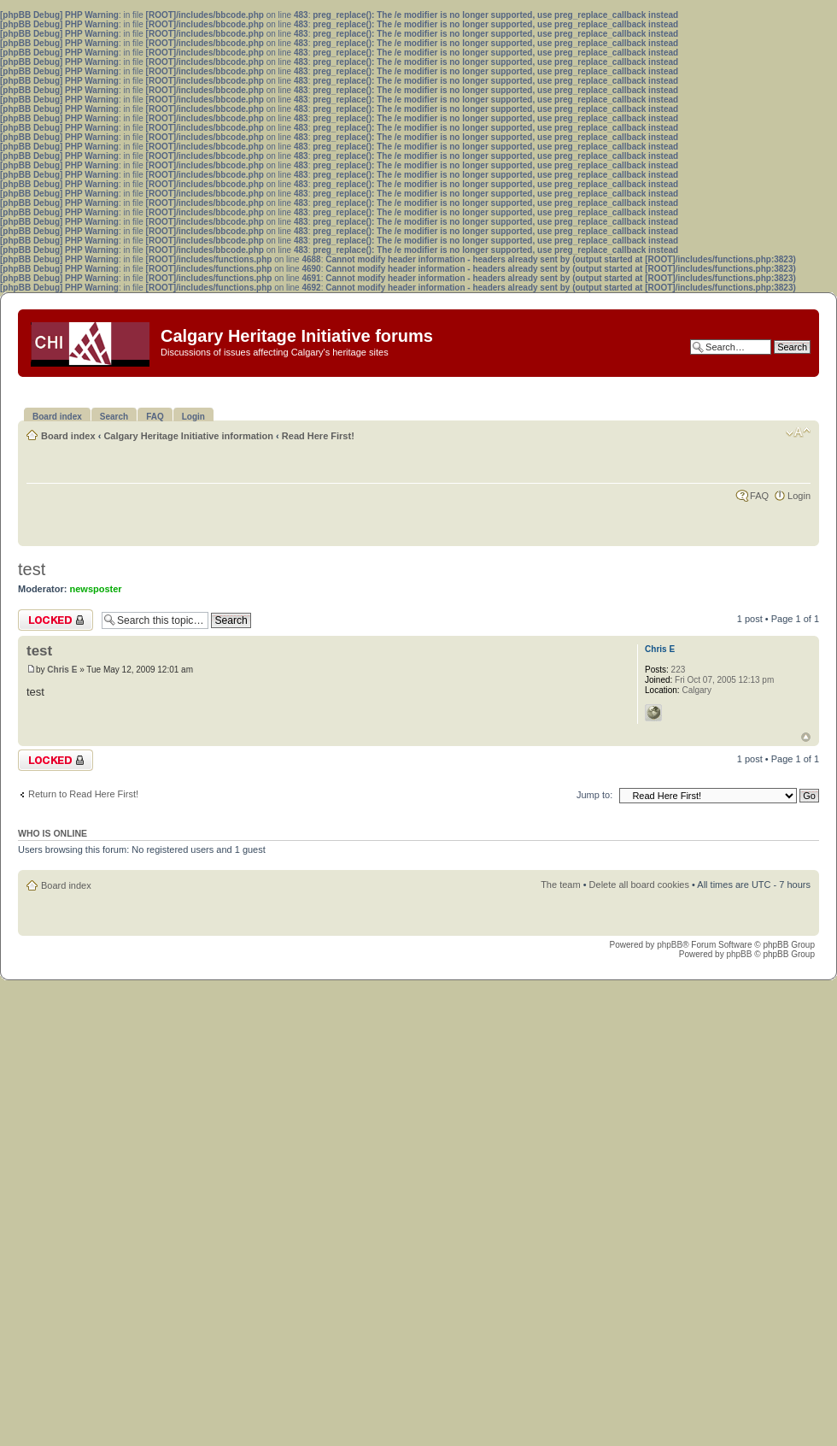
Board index (68, 436)
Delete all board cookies (639, 884)
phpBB (669, 944)
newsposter (96, 589)
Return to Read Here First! (83, 794)
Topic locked (55, 620)
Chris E (62, 669)
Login (799, 496)
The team (560, 884)
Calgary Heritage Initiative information (188, 436)
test (31, 569)
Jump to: (594, 795)
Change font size (798, 432)
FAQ (759, 496)
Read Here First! (318, 436)
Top (806, 737)
